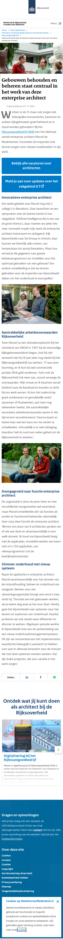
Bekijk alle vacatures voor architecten (31, 165)
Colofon (6, 855)
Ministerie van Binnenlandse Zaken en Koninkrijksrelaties (25, 32)
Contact (6, 860)
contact (37, 829)
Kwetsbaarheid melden (15, 877)
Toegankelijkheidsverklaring (18, 891)
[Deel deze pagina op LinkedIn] (27, 677)
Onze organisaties (17, 30)
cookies (21, 929)
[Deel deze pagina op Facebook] (41, 677)
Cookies (6, 864)
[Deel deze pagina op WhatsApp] (54, 677)
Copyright (7, 869)
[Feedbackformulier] (12, 839)
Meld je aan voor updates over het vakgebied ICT (31, 184)
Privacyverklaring (12, 882)
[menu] (56, 23)
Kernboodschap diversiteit (17, 873)
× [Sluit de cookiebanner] (57, 901)
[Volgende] (58, 749)
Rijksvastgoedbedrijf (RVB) (18, 132)
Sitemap (6, 886)
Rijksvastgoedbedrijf (10, 35)
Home (4, 30)
